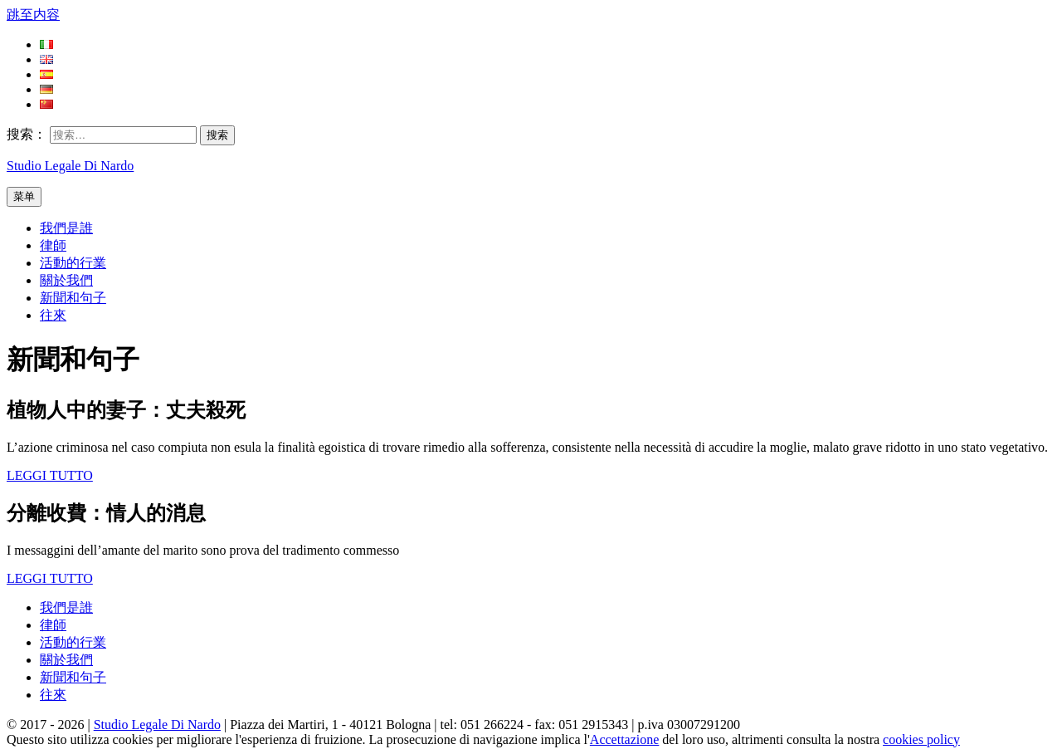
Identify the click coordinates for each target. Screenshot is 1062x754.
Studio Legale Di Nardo (70, 166)
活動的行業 (73, 263)
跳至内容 (33, 14)
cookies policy (921, 739)
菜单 (24, 196)
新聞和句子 (73, 298)
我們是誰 (66, 228)
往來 (53, 315)
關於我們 (66, 280)
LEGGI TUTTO (50, 475)
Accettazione (625, 739)
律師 (53, 245)
